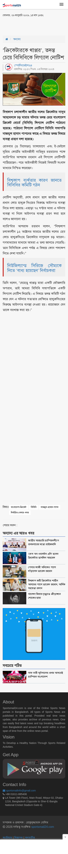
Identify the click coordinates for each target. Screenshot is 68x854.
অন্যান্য (17, 39)
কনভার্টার (30, 837)
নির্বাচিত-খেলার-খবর (20, 512)
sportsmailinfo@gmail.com (19, 790)
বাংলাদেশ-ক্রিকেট (18, 507)
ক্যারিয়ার (8, 837)
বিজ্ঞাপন (18, 837)
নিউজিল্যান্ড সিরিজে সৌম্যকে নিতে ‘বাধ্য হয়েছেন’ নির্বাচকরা (34, 268)
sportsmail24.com (42, 826)
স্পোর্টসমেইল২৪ (23, 65)
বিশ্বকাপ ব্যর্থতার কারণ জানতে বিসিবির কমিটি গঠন (34, 182)
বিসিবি (33, 507)
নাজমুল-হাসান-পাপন (49, 507)
